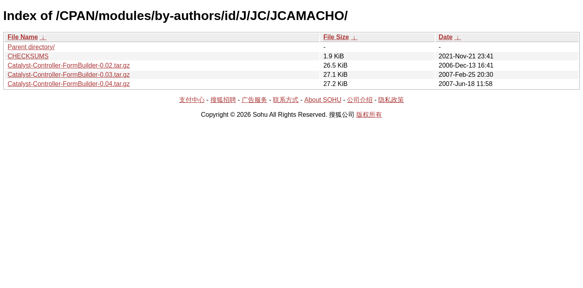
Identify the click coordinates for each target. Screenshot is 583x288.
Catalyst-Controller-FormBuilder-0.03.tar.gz (69, 74)
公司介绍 (360, 99)
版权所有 (369, 114)
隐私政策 (391, 99)
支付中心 (192, 99)
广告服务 (254, 99)
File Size (336, 37)
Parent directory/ (31, 47)
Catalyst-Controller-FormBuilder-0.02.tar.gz (69, 65)
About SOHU (322, 99)
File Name (23, 37)
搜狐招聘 (223, 99)
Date (446, 37)
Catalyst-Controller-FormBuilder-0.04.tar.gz (69, 83)
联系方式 (286, 99)
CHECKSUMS (28, 56)
